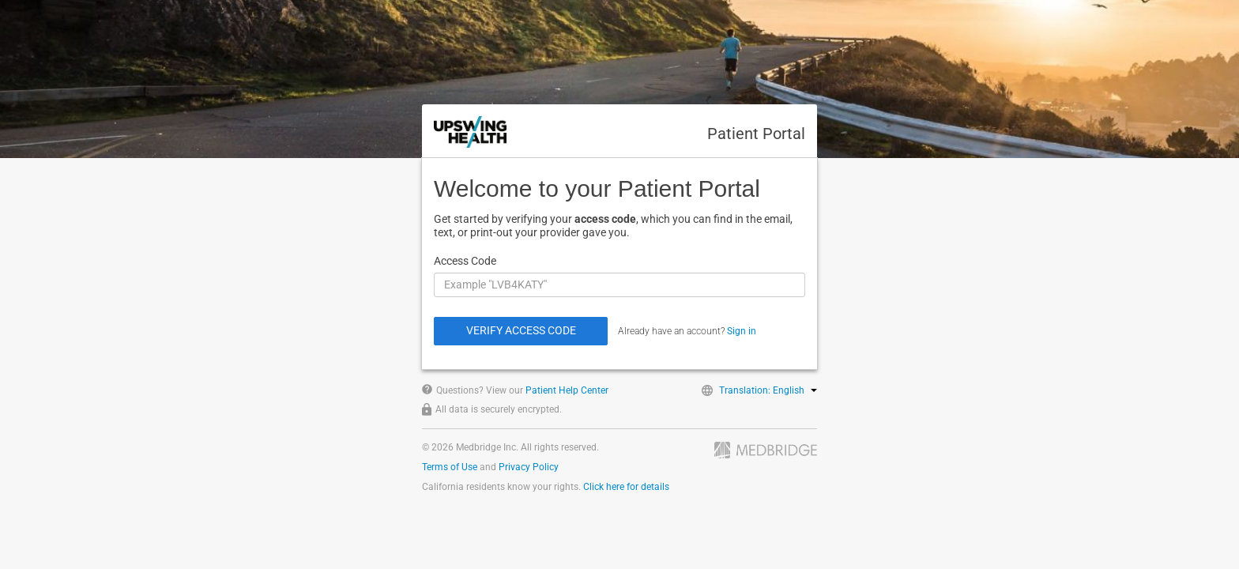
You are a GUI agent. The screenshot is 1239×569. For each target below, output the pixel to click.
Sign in (741, 331)
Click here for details (626, 486)
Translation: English (768, 390)
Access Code (465, 260)
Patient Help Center (566, 390)
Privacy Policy (529, 467)
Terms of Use (449, 467)
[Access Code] (619, 285)
